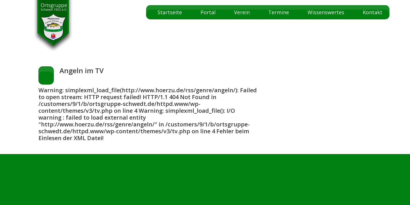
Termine (278, 12)
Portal (208, 12)
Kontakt (372, 12)
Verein (242, 12)
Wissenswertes (326, 12)
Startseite (169, 12)
